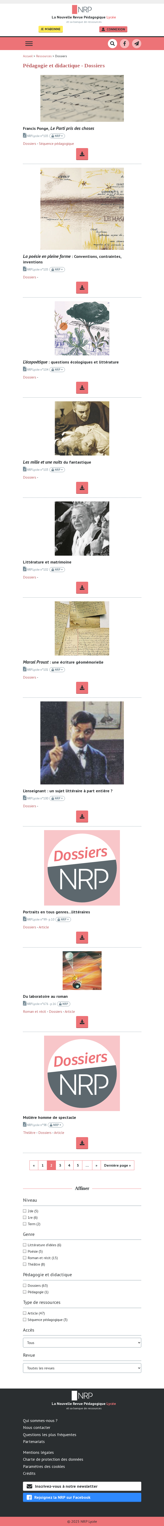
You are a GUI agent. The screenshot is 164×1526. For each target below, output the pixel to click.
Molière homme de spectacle (49, 1117)
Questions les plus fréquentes (49, 1434)
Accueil (28, 56)
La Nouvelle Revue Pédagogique (84, 17)
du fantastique (57, 462)
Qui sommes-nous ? (40, 1420)
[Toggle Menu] (29, 44)
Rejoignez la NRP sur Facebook (58, 1497)
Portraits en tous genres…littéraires (56, 912)
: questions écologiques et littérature (71, 362)
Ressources (44, 56)
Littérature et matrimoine (47, 562)
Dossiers (29, 143)
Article (44, 927)
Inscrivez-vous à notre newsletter (62, 1486)
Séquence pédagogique (56, 143)
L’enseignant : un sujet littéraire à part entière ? (68, 790)
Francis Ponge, (58, 128)
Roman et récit (34, 1011)
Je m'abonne (51, 29)
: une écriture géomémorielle (63, 662)
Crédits (29, 1473)
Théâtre (29, 1132)
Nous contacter (36, 1427)
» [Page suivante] (96, 1165)
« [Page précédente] (34, 1165)
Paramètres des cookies (44, 1466)
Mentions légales (38, 1452)
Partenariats (34, 1441)
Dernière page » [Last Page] (117, 1165)
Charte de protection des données (53, 1459)
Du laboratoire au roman (45, 996)
